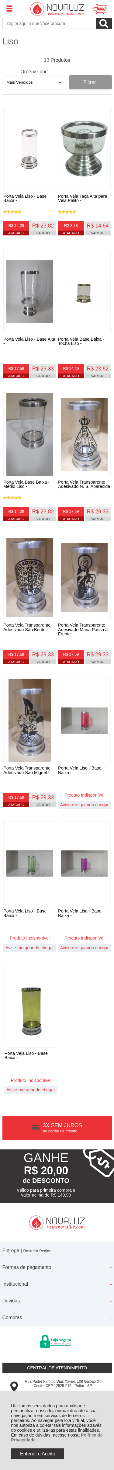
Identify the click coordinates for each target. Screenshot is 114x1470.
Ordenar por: (34, 71)
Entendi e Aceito (37, 1453)
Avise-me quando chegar (84, 804)
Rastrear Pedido (37, 1251)
